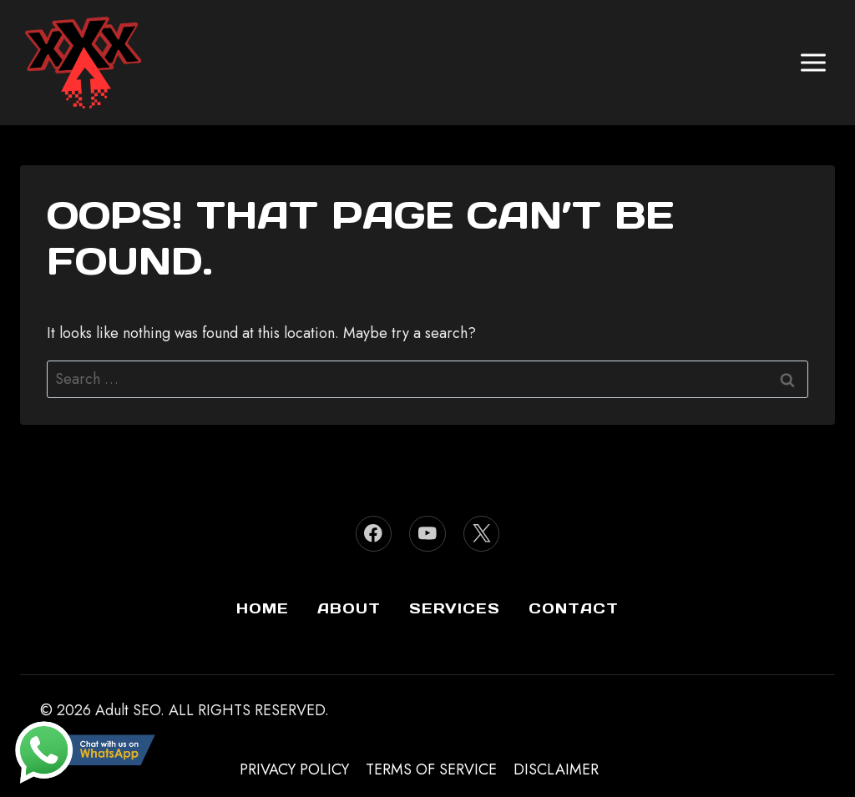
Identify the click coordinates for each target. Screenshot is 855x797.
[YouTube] (427, 534)
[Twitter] (481, 534)
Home (262, 608)
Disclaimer (556, 769)
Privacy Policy (294, 769)
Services (454, 608)
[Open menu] (813, 62)
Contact (574, 608)
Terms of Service (431, 769)
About (349, 608)
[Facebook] (374, 534)
